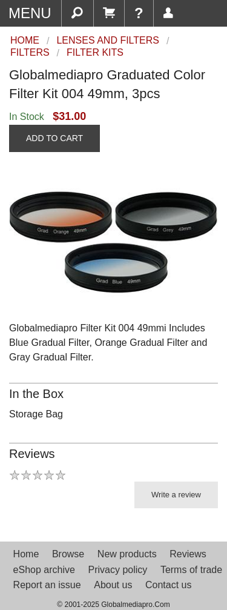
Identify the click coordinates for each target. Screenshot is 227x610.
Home (26, 554)
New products (127, 554)
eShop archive (44, 570)
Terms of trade (191, 570)
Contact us (168, 585)
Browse (68, 554)
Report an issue (47, 585)
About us (113, 585)
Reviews (187, 554)
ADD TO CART (54, 138)
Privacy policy (117, 570)
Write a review (176, 494)
